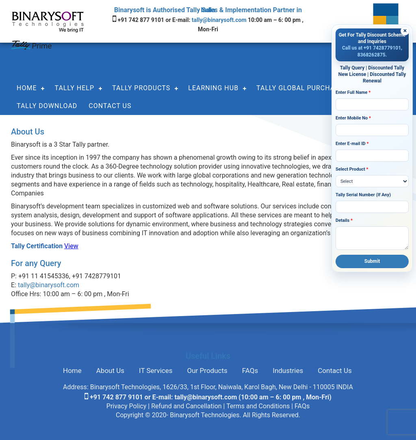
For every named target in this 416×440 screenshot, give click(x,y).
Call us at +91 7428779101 (371, 48)
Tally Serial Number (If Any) (363, 194)
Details (344, 220)
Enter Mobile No (353, 118)
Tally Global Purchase (299, 88)
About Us (110, 370)
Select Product (352, 169)
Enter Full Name (353, 92)
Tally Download (47, 106)
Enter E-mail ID (352, 143)
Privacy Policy (126, 406)
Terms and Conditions (258, 406)
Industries (288, 370)
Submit (372, 261)
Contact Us (110, 106)
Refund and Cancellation (186, 406)
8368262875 (372, 55)
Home (27, 88)
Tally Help (74, 88)
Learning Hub (213, 88)
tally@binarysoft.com (220, 20)
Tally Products (141, 88)
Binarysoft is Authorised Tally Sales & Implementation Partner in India (208, 10)
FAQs (250, 370)
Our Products (207, 370)
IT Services (156, 370)
